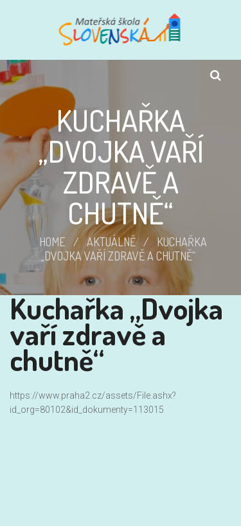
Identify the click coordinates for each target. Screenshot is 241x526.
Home (52, 242)
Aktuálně (111, 242)
